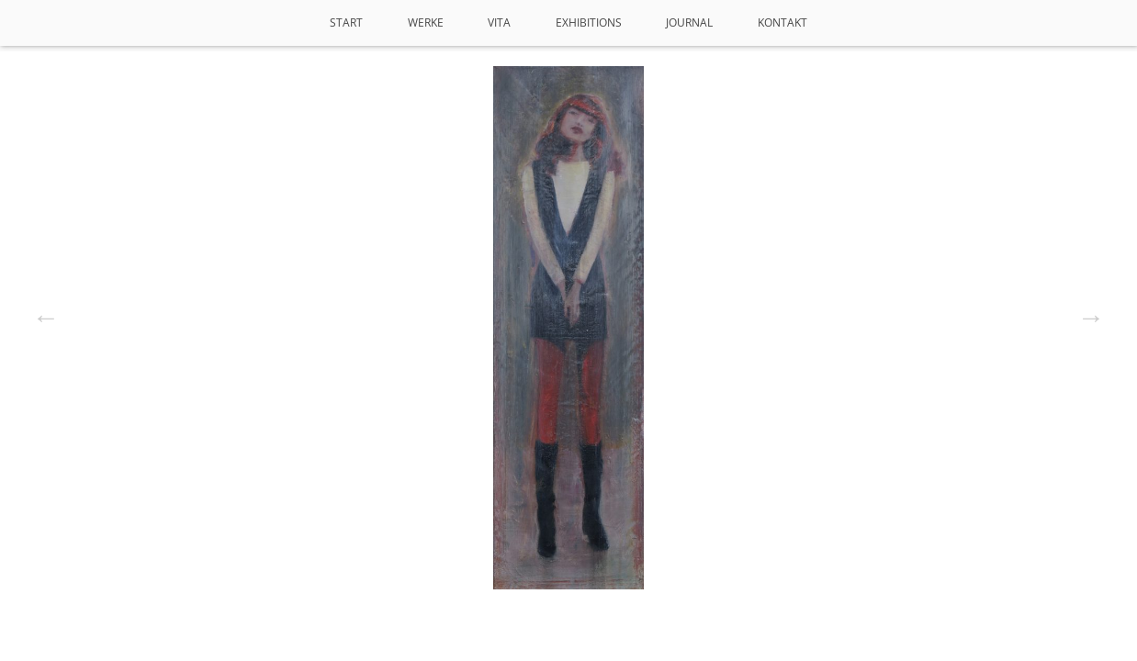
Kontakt (782, 22)
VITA (499, 22)
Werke (426, 22)
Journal (689, 22)
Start (346, 22)
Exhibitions (589, 22)
